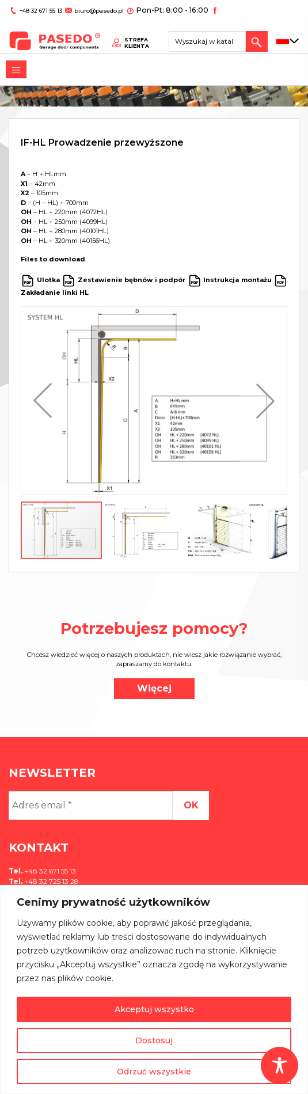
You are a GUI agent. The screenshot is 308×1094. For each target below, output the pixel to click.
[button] (45, 400)
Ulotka (48, 280)
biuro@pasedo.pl (95, 9)
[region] (154, 989)
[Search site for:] (211, 37)
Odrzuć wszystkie (154, 1071)
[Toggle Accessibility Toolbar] (279, 1065)
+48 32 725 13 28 (50, 881)
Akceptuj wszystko (154, 1009)
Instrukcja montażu (237, 280)
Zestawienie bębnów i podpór (132, 280)
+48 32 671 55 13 (39, 9)
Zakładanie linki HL (55, 292)
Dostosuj (154, 1040)
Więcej (154, 688)
